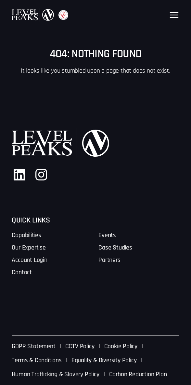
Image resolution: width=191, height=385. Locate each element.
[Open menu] (174, 15)
